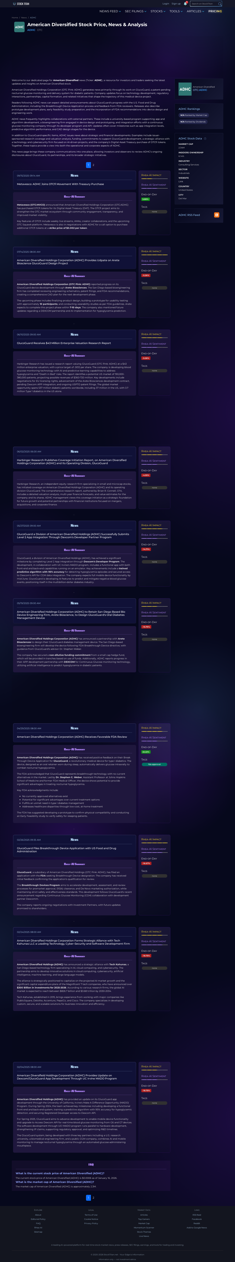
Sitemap (38, 1232)
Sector (183, 169)
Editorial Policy (38, 1219)
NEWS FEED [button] (110, 11)
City (181, 195)
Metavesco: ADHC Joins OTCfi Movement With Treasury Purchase (60, 184)
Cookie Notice (91, 1219)
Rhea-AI (38, 1227)
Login (166, 3)
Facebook (197, 1219)
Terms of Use (91, 1215)
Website (184, 178)
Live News (144, 1236)
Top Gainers (144, 1219)
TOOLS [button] (176, 11)
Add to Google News (197, 1227)
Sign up (176, 3)
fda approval (154, 764)
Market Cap (186, 144)
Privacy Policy (91, 1223)
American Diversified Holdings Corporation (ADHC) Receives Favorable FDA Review (72, 736)
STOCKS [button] (158, 11)
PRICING (215, 11)
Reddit (197, 1223)
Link (181, 181)
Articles (144, 1215)
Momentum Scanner (144, 1227)
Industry (184, 161)
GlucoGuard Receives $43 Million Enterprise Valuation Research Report (64, 343)
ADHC (31, 30)
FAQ (38, 1223)
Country (184, 186)
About (38, 1215)
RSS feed (197, 1215)
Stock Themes (144, 1232)
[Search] (206, 3)
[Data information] (205, 138)
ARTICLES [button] (195, 11)
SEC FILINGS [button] (135, 11)
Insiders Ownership (191, 152)
